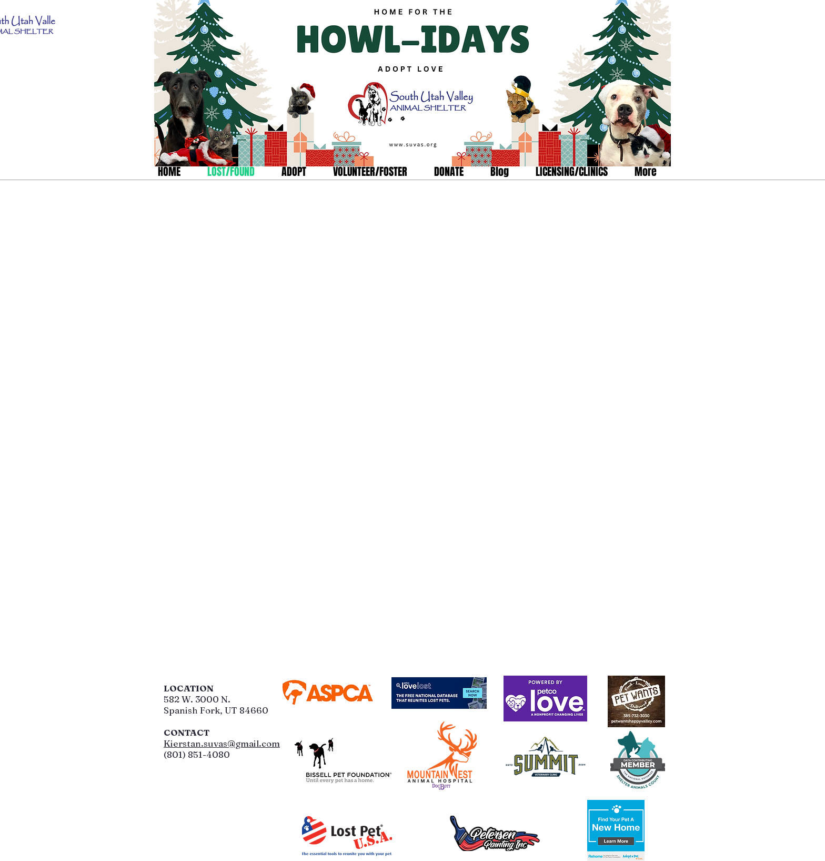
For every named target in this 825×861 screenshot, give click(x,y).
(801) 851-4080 (197, 754)
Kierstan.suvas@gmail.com (222, 743)
